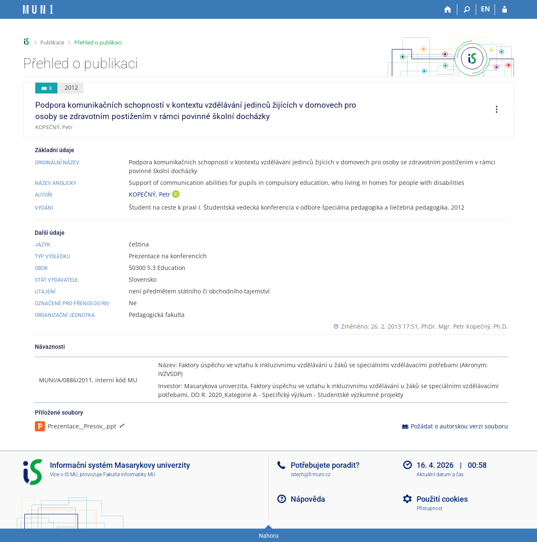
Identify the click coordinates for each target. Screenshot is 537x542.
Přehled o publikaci (98, 42)
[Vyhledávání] (466, 9)
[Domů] (447, 9)
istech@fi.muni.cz (311, 474)
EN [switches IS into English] (485, 8)
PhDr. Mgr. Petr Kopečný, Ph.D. (464, 326)
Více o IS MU (64, 474)
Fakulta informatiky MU (129, 474)
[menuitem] (494, 110)
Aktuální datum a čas (440, 474)
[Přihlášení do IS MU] (504, 9)
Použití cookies (442, 499)
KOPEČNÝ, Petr (150, 194)
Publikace (52, 42)
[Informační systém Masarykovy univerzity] (38, 9)
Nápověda (308, 499)
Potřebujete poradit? (325, 465)
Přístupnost (430, 508)
